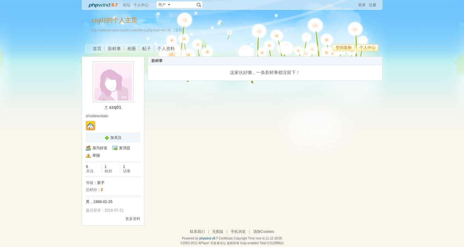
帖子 (146, 48)
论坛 (126, 5)
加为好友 (99, 148)
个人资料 (166, 48)
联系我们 (197, 231)
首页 (97, 48)
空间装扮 (344, 47)
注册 (372, 5)
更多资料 (132, 219)
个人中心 (141, 5)
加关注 (116, 137)
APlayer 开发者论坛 (212, 243)
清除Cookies (263, 231)
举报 (96, 155)
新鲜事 (114, 48)
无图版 (217, 231)
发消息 (124, 148)
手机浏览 (238, 231)
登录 (362, 5)
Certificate (226, 238)
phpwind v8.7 (208, 238)
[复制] (179, 30)
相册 (131, 48)
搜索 (199, 5)
